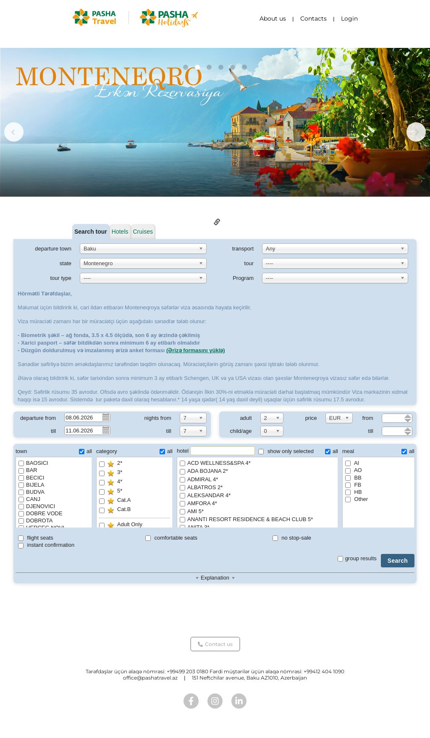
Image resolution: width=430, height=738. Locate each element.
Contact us (215, 644)
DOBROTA (35, 520)
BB (353, 477)
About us (273, 18)
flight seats (35, 538)
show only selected (285, 451)
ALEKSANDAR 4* (257, 495)
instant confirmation (46, 545)
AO (353, 470)
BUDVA (31, 492)
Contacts (313, 18)
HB (353, 492)
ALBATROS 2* (257, 487)
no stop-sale (292, 538)
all (85, 451)
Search (398, 560)
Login (349, 18)
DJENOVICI (36, 506)
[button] (185, 67)
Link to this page (217, 222)
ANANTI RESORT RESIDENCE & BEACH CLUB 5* (257, 519)
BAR (27, 470)
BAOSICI (33, 463)
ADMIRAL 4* (257, 479)
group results (357, 558)
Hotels (120, 231)
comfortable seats (171, 538)
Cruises (143, 231)
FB (353, 485)
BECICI (31, 477)
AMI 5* (257, 511)
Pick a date (105, 417)
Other (356, 499)
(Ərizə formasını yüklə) (195, 350)
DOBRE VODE (40, 513)
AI (352, 463)
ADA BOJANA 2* (257, 471)
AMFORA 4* (257, 503)
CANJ (29, 499)
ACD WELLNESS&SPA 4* (257, 463)
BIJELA (31, 485)
